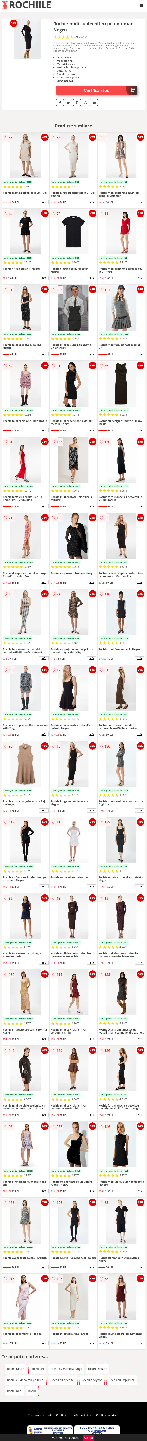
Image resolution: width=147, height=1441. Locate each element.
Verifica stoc (110, 90)
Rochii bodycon (92, 1380)
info (44, 202)
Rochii (32, 1391)
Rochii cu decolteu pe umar (26, 1380)
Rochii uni (37, 1369)
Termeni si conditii (41, 1415)
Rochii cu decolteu (63, 1380)
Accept (88, 1438)
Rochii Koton (15, 1369)
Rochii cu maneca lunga (66, 1369)
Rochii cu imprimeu (121, 1380)
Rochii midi (14, 1391)
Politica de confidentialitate (74, 1415)
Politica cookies (106, 1415)
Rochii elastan (97, 1369)
